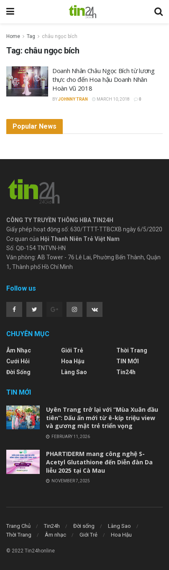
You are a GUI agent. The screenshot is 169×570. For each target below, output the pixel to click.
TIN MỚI (127, 361)
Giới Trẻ (72, 350)
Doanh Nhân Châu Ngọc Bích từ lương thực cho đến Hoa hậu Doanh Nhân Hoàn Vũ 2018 (103, 79)
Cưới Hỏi (18, 361)
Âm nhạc (18, 350)
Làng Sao (74, 372)
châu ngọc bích (59, 36)
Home (13, 36)
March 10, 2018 (111, 99)
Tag (31, 36)
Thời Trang (131, 350)
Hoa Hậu (72, 361)
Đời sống (18, 372)
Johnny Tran (73, 99)
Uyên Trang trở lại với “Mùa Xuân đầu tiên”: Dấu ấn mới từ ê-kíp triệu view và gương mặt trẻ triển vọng (102, 417)
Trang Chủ (18, 526)
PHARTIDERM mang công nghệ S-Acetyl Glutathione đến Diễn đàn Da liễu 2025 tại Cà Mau (99, 462)
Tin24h (126, 372)
